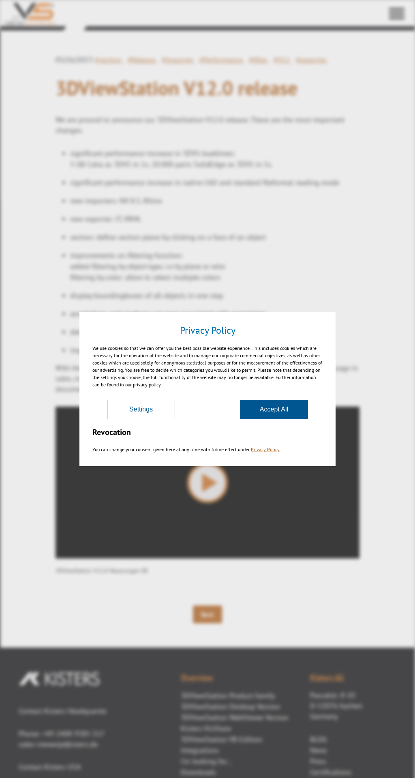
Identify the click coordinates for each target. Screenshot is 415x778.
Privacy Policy (265, 449)
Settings (141, 409)
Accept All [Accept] (274, 409)
